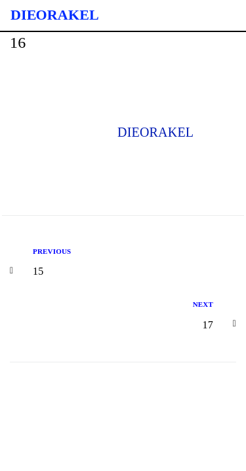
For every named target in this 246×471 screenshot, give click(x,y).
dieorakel (155, 132)
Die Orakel (54, 15)
